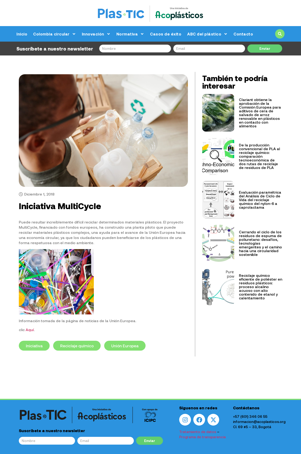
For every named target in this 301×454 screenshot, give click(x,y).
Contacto (243, 33)
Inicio (21, 33)
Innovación (96, 34)
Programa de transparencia (202, 436)
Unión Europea (125, 345)
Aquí (30, 329)
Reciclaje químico (77, 345)
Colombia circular (54, 34)
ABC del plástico (207, 34)
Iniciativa (34, 345)
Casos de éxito (165, 33)
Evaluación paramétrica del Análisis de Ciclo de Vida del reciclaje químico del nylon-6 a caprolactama (260, 199)
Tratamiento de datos (197, 431)
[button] (280, 34)
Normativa (130, 34)
